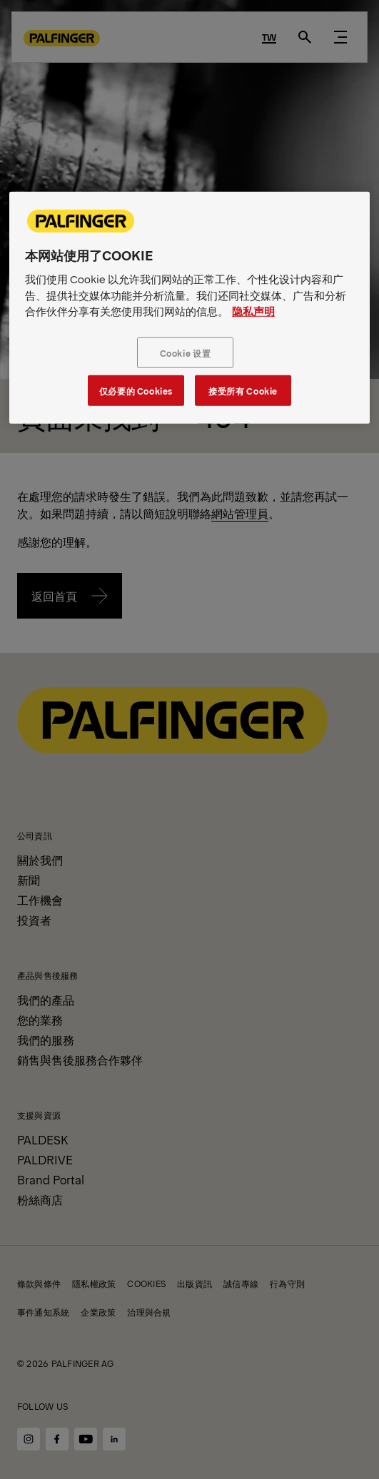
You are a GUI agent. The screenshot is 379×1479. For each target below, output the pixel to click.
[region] (189, 308)
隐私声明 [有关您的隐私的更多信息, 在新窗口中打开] (253, 310)
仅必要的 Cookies (136, 390)
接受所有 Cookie (243, 390)
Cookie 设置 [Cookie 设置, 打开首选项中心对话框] (185, 352)
